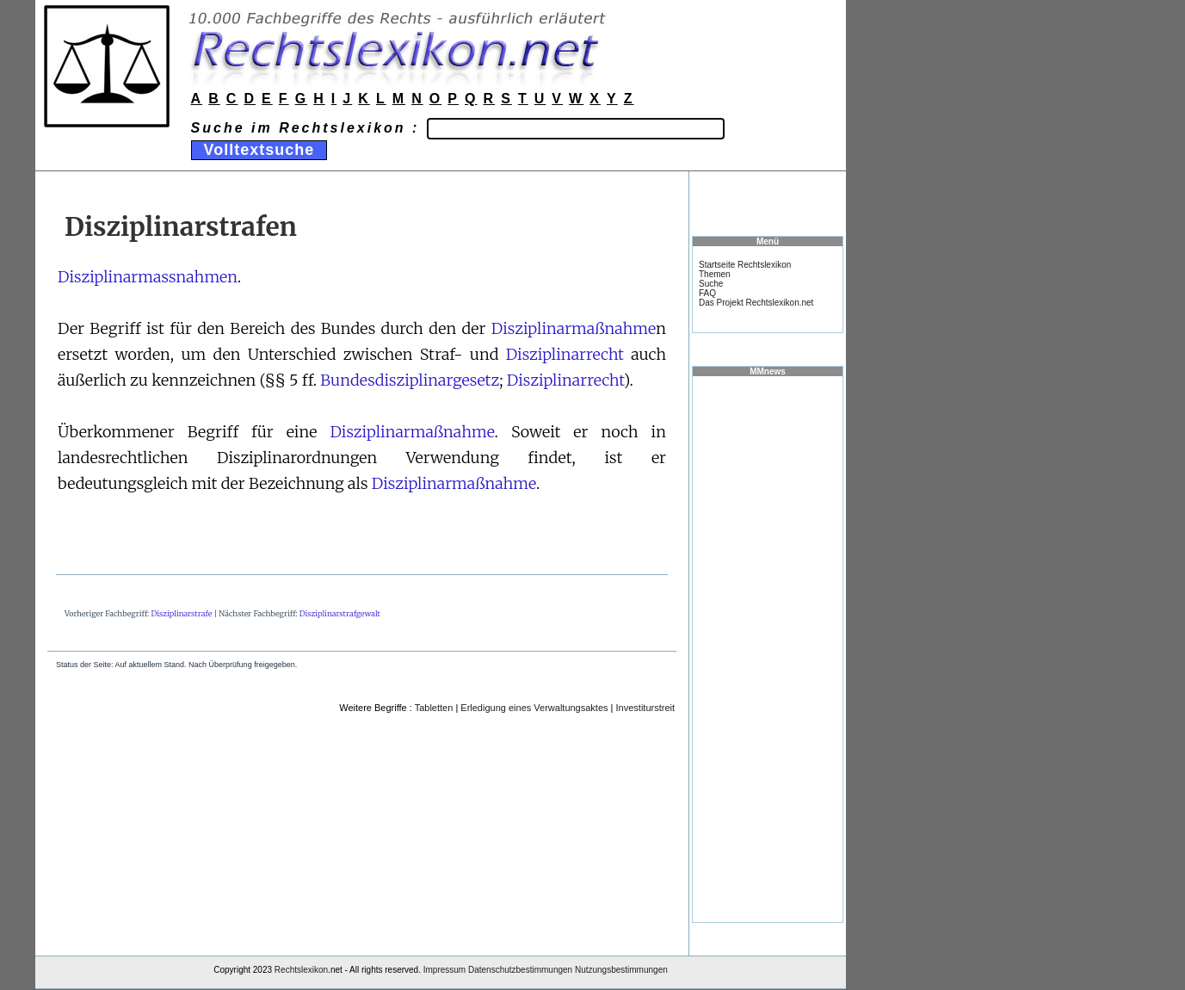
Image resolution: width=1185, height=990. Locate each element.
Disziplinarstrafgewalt (339, 613)
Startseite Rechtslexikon (745, 264)
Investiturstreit (645, 707)
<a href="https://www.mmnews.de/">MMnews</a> (767, 648)
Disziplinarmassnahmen (148, 277)
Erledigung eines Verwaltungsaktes (534, 707)
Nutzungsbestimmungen (621, 970)
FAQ (707, 293)
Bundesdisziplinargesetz (409, 380)
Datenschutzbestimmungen (520, 970)
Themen (715, 274)
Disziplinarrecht (565, 354)
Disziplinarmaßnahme (573, 328)
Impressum (444, 970)
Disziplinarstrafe (182, 613)
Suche (711, 283)
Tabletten (434, 707)
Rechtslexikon (301, 970)
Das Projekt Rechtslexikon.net (756, 302)
